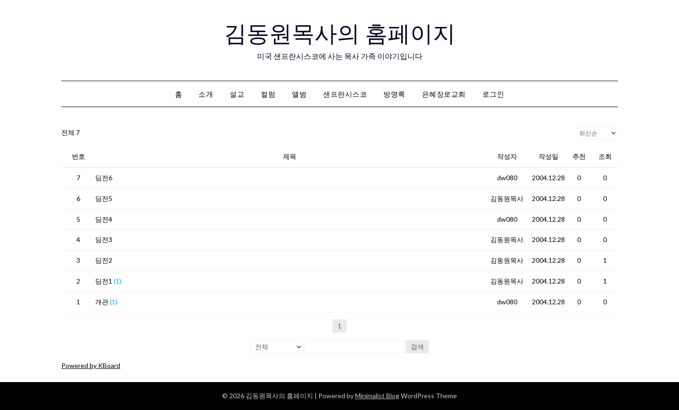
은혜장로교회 (444, 94)
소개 (206, 94)
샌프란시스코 (345, 94)
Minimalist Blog (377, 396)
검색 (417, 347)
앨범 (299, 94)
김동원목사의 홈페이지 (339, 33)
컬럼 (268, 94)
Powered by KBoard (90, 365)
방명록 (394, 94)
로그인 (493, 94)
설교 (237, 94)
